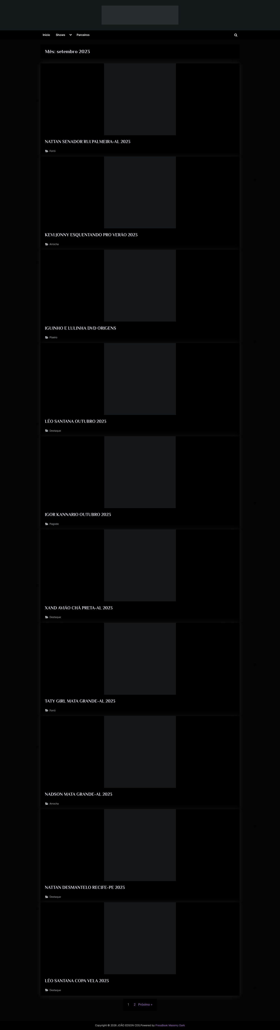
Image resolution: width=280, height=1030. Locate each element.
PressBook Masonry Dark (170, 1025)
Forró (53, 151)
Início (46, 35)
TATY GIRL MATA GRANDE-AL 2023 (80, 703)
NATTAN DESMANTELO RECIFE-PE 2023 (85, 891)
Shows (60, 35)
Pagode (54, 525)
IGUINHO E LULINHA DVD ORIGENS (81, 329)
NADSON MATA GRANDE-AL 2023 (79, 797)
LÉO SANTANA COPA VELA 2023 (77, 984)
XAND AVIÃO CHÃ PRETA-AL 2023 (79, 610)
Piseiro (53, 338)
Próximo (144, 1008)
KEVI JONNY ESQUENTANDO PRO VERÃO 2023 (91, 235)
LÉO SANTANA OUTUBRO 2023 (75, 422)
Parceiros (83, 35)
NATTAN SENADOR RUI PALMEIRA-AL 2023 (88, 141)
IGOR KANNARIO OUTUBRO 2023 (78, 516)
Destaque (55, 432)
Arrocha (54, 245)
